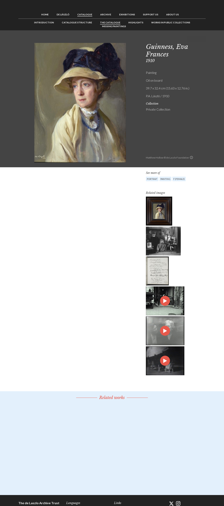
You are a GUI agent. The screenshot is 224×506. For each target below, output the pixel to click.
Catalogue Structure (77, 22)
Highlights (135, 22)
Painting (165, 179)
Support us (150, 14)
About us (172, 14)
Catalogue (84, 14)
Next (203, 39)
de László (63, 14)
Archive (105, 14)
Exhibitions (127, 14)
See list (196, 39)
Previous (190, 39)
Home (45, 14)
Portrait (152, 179)
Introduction (44, 22)
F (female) (179, 179)
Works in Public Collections (170, 22)
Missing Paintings (114, 26)
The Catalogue (110, 22)
